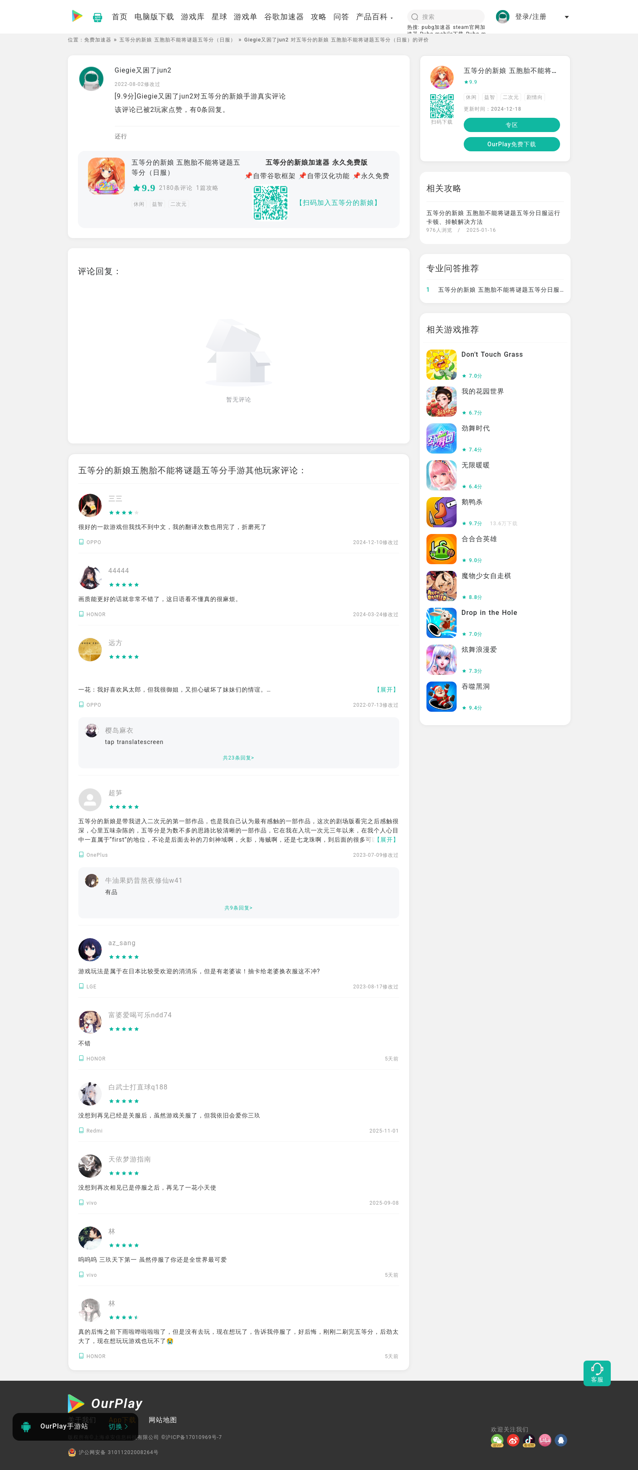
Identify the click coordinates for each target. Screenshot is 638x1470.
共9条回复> (239, 908)
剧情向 (535, 97)
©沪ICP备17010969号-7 (191, 1437)
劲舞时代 (476, 428)
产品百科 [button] (375, 16)
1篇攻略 (207, 187)
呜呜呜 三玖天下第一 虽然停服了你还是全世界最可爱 (152, 1259)
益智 (157, 204)
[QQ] (563, 1440)
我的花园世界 (483, 391)
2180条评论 (176, 187)
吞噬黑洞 (476, 686)
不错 (84, 1043)
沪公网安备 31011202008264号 (113, 1452)
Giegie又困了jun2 (143, 70)
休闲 (139, 204)
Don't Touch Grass (493, 354)
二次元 (178, 204)
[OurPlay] (105, 1404)
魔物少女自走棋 (486, 576)
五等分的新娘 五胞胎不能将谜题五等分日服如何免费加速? (513, 289)
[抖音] (531, 1440)
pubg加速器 (436, 27)
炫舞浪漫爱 (479, 649)
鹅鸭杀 (472, 502)
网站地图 (163, 1420)
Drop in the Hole (490, 613)
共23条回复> (238, 758)
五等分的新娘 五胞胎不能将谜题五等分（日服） (177, 40)
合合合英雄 (479, 539)
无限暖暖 (476, 465)
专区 (512, 125)
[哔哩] (547, 1440)
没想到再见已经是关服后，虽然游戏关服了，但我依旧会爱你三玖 (169, 1115)
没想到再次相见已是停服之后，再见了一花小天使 (147, 1187)
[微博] (515, 1440)
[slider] (124, 513)
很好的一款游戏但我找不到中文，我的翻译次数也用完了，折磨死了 (172, 527)
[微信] (499, 1440)
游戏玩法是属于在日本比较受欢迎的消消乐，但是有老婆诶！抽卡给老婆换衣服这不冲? (199, 971)
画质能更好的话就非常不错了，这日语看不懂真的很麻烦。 (160, 599)
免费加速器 (97, 40)
